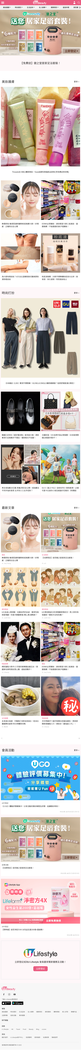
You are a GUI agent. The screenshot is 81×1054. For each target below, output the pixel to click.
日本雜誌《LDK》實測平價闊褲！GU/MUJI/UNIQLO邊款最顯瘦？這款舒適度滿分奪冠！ (40, 383)
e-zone (44, 1029)
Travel (18, 1029)
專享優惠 (22, 1015)
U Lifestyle (5, 1029)
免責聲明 (29, 1037)
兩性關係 (76, 7)
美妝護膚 (6, 7)
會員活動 (13, 1015)
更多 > (76, 82)
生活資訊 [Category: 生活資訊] (45, 555)
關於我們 (5, 1037)
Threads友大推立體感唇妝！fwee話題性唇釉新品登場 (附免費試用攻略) (40, 172)
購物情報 (56, 1012)
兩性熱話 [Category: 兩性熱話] (5, 609)
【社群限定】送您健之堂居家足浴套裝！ (58, 558)
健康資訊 (54, 7)
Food (24, 1029)
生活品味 (30, 7)
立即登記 (40, 968)
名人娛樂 (42, 7)
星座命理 (66, 7)
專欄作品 (74, 1012)
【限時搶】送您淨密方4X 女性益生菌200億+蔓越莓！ (23, 930)
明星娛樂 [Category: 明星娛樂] (5, 664)
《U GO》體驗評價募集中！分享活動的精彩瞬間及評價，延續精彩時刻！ (31, 806)
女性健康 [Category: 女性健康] (5, 718)
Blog (37, 1029)
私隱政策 (46, 1037)
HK (12, 1029)
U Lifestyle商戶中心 (16, 1037)
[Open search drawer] (78, 2)
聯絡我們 (55, 1037)
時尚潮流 (18, 7)
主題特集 (5, 1015)
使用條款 (37, 1037)
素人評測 (65, 1012)
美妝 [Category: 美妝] (3, 555)
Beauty (31, 1029)
